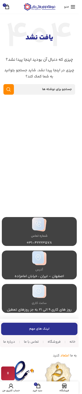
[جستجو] (39, 89)
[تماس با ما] (8, 373)
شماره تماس (39, 236)
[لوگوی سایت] (39, 6)
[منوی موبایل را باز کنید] (69, 6)
